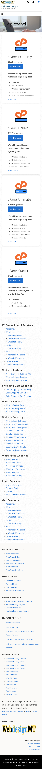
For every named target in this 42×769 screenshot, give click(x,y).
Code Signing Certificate (16, 447)
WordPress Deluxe (13, 462)
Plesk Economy (11, 688)
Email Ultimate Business (16, 494)
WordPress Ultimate (14, 466)
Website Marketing (16, 358)
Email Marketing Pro (13, 608)
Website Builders (15, 335)
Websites (10, 332)
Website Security (15, 342)
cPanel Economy (20, 56)
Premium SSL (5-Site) (14, 440)
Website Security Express (16, 427)
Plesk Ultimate (11, 694)
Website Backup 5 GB (15, 405)
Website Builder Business (16, 377)
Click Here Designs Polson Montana (19, 639)
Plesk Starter (11, 684)
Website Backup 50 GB (15, 411)
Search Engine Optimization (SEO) (19, 601)
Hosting (9, 345)
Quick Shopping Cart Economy (18, 389)
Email (8, 351)
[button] (4, 14)
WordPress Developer (15, 475)
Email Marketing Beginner (15, 604)
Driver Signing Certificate (16, 450)
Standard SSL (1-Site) (14, 430)
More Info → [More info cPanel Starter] (13, 313)
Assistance (10, 329)
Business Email (12, 491)
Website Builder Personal (16, 380)
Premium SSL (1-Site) (14, 443)
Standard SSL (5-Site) (14, 434)
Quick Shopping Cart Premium (18, 396)
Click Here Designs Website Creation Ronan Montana (22, 645)
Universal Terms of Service (12, 711)
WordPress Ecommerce (15, 469)
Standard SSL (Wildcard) (16, 437)
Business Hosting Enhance (16, 658)
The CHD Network (13, 622)
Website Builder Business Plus (18, 374)
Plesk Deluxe (11, 691)
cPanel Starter (18, 270)
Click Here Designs (9, 6)
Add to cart (15, 66)
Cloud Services (12, 361)
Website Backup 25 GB (15, 408)
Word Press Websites (17, 338)
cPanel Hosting (14, 348)
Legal (27, 711)
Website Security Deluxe (16, 421)
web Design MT (12, 627)
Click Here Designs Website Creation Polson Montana (20, 633)
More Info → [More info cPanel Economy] (13, 99)
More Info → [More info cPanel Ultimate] (13, 241)
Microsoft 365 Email (16, 355)
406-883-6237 (34, 747)
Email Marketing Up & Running (17, 611)
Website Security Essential (17, 424)
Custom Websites (33, 743)
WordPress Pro (12, 472)
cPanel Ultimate (19, 199)
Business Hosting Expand (16, 665)
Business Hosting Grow (15, 662)
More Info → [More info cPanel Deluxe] (13, 170)
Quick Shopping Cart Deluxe (17, 393)
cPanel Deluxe (18, 128)
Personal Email (12, 488)
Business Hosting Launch (15, 668)
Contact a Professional (15, 364)
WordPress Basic (13, 459)
